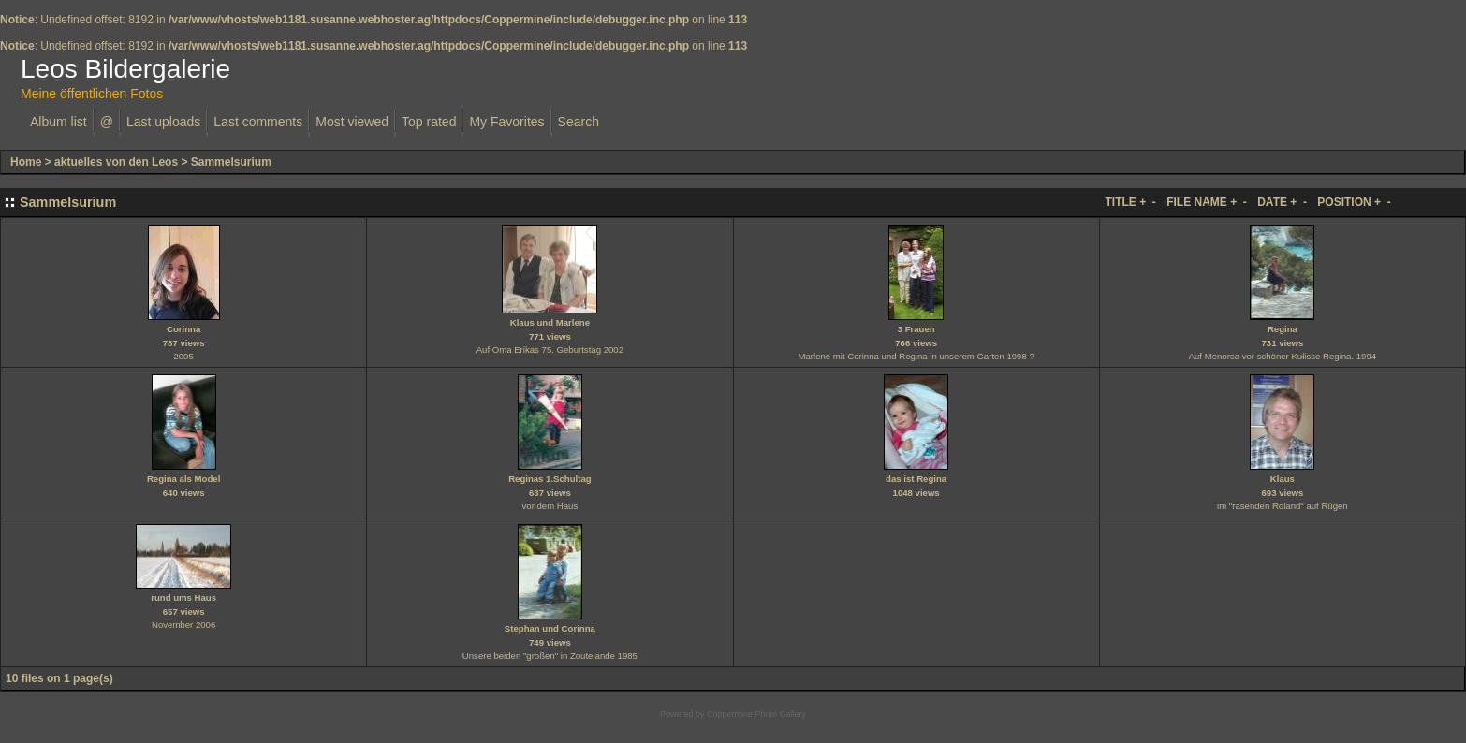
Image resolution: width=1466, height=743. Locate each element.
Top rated (429, 121)
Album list (58, 121)
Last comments (257, 121)
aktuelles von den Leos (116, 161)
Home (25, 161)
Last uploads (163, 121)
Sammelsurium (231, 161)
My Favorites (506, 121)
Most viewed (351, 121)
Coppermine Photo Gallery (756, 714)
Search (578, 121)
